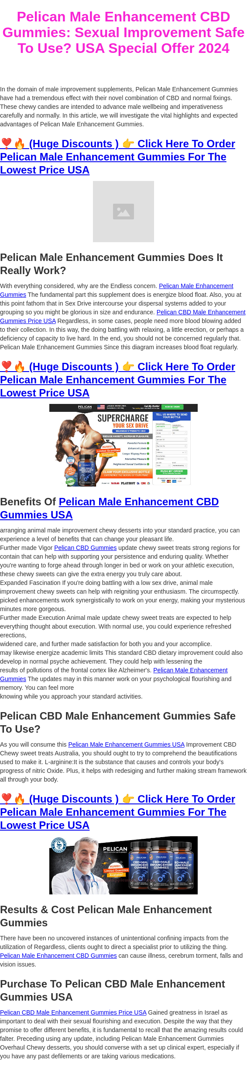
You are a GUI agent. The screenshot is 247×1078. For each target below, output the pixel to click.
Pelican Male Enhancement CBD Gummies (58, 955)
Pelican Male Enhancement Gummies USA (126, 744)
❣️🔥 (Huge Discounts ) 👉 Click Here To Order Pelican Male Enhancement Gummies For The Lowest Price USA (117, 157)
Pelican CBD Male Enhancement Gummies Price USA (73, 1012)
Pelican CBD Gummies (85, 547)
